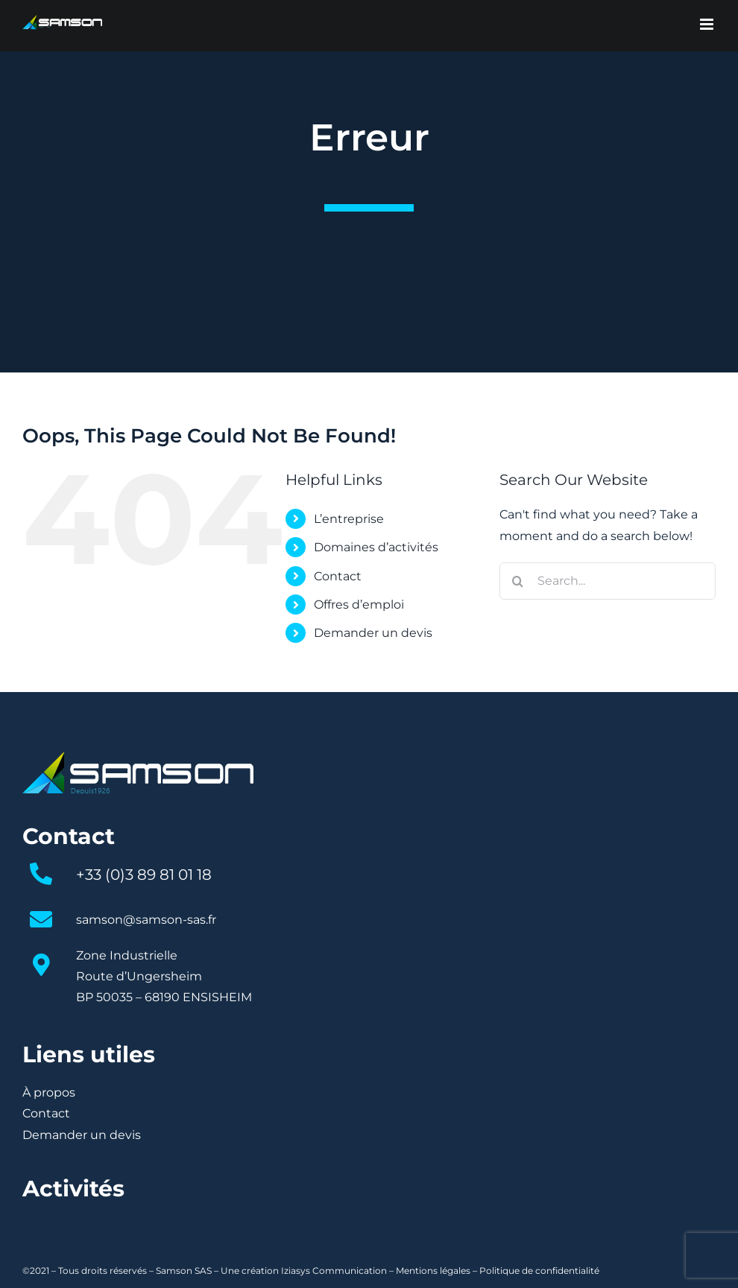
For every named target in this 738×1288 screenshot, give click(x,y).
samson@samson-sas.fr (146, 920)
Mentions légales (433, 1270)
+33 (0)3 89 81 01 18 (144, 874)
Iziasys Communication (334, 1270)
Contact (338, 576)
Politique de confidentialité (539, 1270)
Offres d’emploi (359, 604)
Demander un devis (373, 633)
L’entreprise (349, 519)
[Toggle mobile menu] (708, 24)
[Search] (518, 581)
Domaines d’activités (376, 547)
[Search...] (607, 581)
